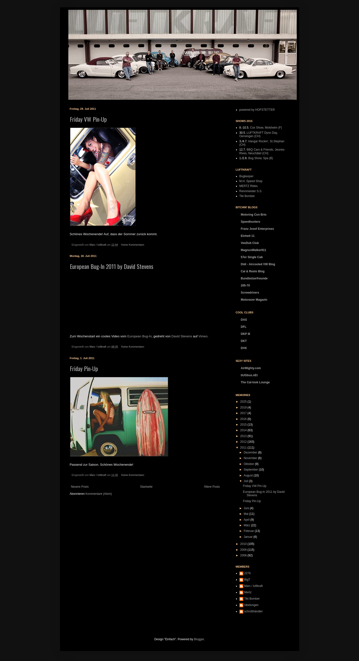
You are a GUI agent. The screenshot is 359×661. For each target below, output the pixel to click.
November (251, 458)
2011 (243, 447)
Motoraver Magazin (254, 299)
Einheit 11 (248, 236)
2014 (243, 430)
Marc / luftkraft (253, 586)
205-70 (245, 285)
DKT (244, 341)
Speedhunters (250, 221)
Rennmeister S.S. (250, 191)
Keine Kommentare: (133, 244)
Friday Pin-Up (84, 368)
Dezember (251, 452)
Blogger (199, 639)
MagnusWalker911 (253, 250)
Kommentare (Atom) (98, 494)
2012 (243, 441)
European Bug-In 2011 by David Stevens (111, 266)
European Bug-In (139, 336)
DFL (243, 327)
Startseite (146, 486)
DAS (244, 319)
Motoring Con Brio (254, 214)
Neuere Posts (80, 486)
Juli (246, 481)
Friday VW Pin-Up (88, 119)
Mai (246, 514)
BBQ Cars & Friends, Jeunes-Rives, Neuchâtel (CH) (262, 151)
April (247, 519)
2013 (243, 436)
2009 (243, 549)
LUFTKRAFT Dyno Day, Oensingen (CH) (258, 134)
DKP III (245, 334)
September (251, 469)
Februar (249, 531)
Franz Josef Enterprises (257, 229)
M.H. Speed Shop (251, 181)
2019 (243, 407)
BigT (247, 579)
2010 (243, 544)
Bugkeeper (246, 176)
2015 (243, 424)
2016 (243, 419)
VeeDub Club (250, 243)
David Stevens (181, 336)
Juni (247, 508)
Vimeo (202, 336)
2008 (243, 555)
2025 (243, 401)
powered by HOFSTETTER (257, 109)
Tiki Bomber (247, 196)
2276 (247, 573)
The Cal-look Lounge (255, 382)
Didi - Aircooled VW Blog (258, 264)
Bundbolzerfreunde (254, 278)
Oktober (249, 464)
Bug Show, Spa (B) (260, 158)
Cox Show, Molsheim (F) (266, 127)
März (247, 525)
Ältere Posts (212, 486)
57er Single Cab (252, 257)
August (249, 475)
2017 (243, 413)
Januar (248, 537)
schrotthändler (253, 611)
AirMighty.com (251, 368)
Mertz (248, 592)
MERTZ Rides (248, 186)
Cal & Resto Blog (253, 271)
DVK (244, 348)
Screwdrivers (250, 292)
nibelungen (251, 605)
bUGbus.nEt (249, 375)
